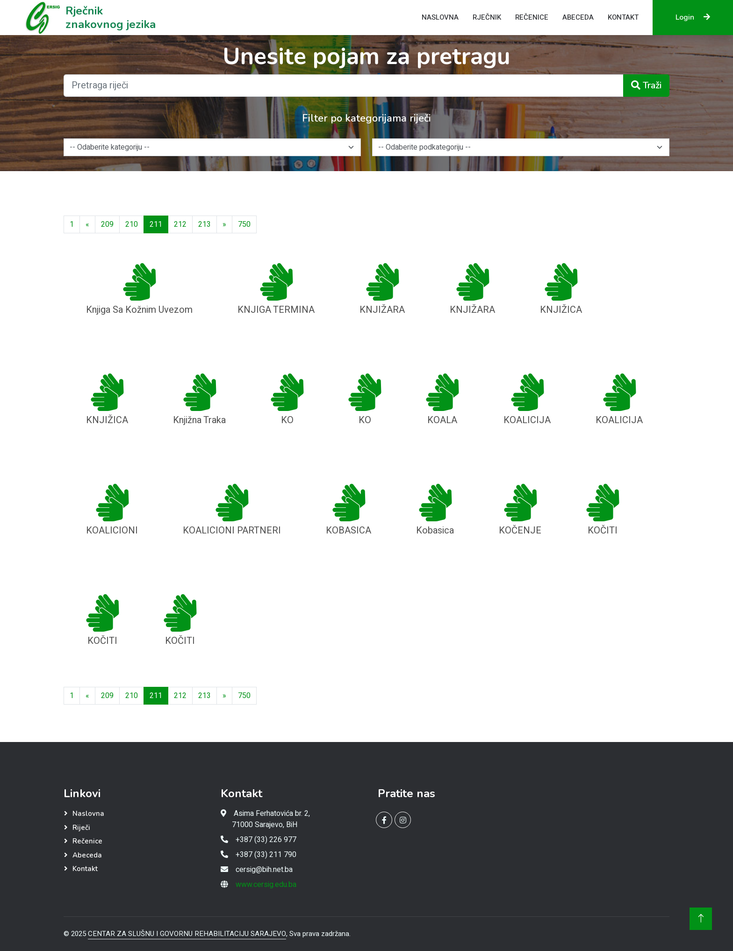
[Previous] (87, 224)
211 (156, 224)
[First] (72, 224)
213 (204, 224)
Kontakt (623, 17)
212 (180, 224)
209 (107, 224)
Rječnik (487, 17)
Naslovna (440, 17)
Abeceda (578, 17)
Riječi (81, 827)
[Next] (224, 224)
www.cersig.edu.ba (266, 884)
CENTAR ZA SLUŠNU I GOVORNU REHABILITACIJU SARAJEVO (187, 934)
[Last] (244, 224)
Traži (646, 85)
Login (693, 17)
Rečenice (531, 17)
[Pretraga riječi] (344, 85)
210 (131, 224)
